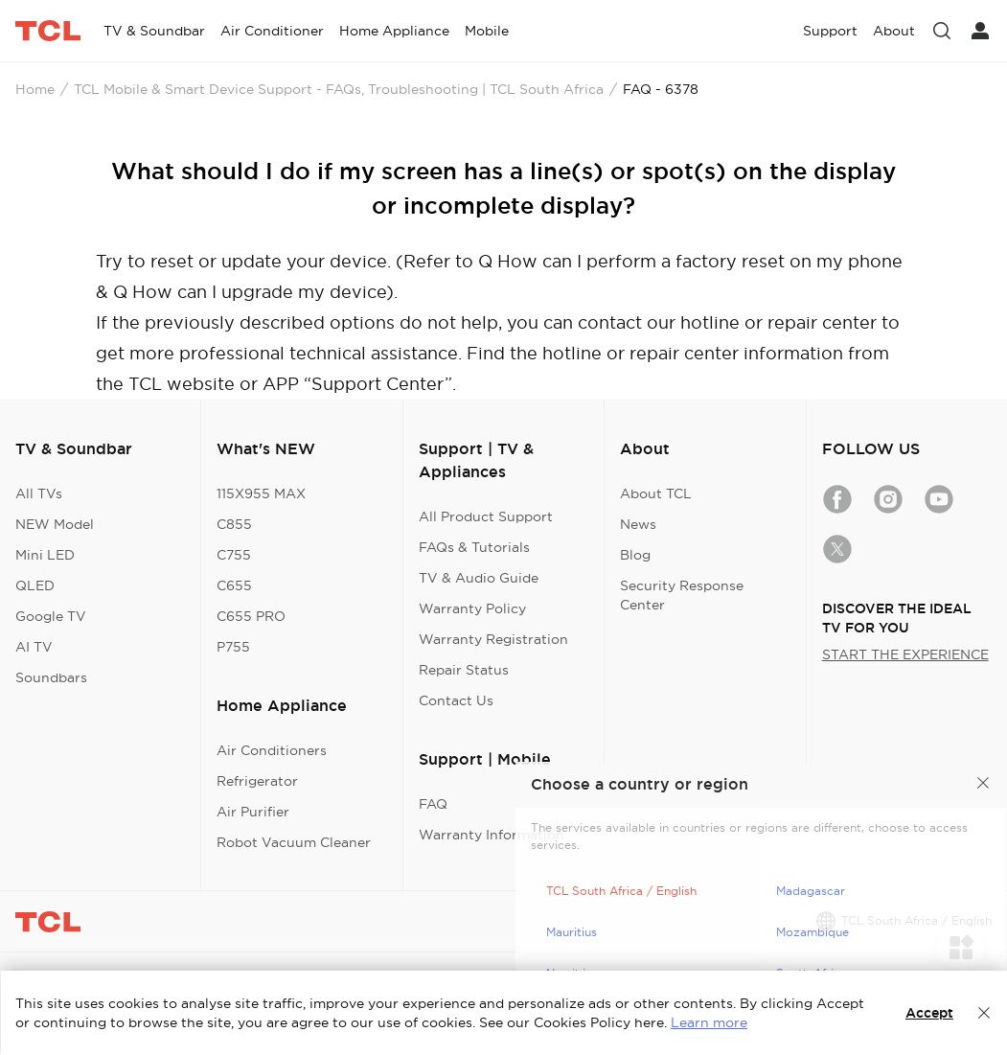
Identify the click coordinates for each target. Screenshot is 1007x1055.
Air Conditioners (272, 750)
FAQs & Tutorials (474, 547)
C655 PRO (251, 616)
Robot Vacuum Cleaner (294, 842)
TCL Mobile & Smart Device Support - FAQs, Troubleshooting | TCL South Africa (339, 89)
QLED (35, 585)
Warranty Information (491, 834)
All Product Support (486, 516)
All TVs (38, 493)
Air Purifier (253, 811)
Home (35, 89)
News (638, 524)
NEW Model (54, 524)
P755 (233, 646)
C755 (234, 554)
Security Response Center (682, 595)
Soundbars (51, 677)
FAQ (433, 804)
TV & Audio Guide (478, 577)
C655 (234, 585)
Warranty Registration (493, 639)
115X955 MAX (261, 493)
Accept (929, 1012)
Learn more (709, 1022)
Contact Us (456, 700)
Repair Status (464, 669)
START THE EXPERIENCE (905, 654)
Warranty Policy (472, 608)
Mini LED (45, 554)
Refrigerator (257, 781)
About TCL (656, 493)
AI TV (34, 646)
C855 (234, 524)
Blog (635, 554)
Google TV (50, 616)
